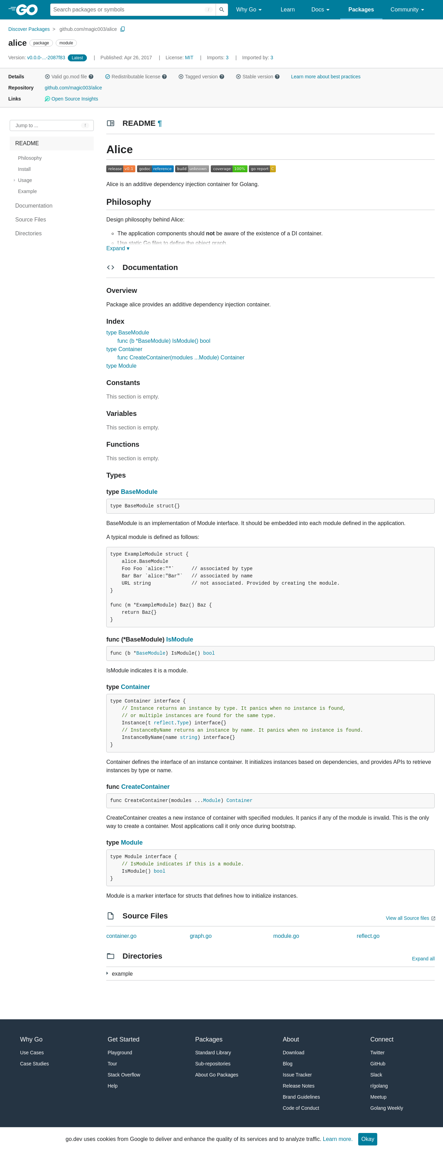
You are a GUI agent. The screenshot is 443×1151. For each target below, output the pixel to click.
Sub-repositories (212, 1063)
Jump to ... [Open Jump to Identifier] (27, 125)
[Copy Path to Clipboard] (123, 29)
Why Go (250, 10)
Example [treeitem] (27, 191)
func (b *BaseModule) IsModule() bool (163, 341)
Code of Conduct (301, 1108)
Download (293, 1052)
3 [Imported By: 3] (257, 57)
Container (135, 686)
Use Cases (32, 1052)
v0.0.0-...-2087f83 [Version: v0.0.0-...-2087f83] (37, 57)
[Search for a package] (133, 9)
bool (209, 653)
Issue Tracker (297, 1075)
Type (183, 723)
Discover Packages (29, 29)
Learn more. (338, 1139)
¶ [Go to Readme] (160, 123)
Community (408, 10)
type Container (124, 349)
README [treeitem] (27, 143)
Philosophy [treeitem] (30, 158)
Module (211, 800)
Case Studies (34, 1063)
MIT (189, 57)
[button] (47, 76)
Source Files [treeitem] (30, 220)
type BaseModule (127, 332)
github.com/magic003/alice (88, 29)
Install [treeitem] (24, 169)
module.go (286, 936)
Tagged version (201, 76)
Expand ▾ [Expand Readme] (117, 248)
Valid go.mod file (69, 76)
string (188, 737)
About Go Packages (216, 1075)
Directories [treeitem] (28, 233)
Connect (382, 1039)
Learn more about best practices (326, 76)
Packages (361, 9)
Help (113, 1086)
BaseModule (139, 491)
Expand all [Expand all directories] (423, 958)
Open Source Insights (71, 99)
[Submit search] (222, 9)
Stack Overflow (124, 1075)
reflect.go (368, 936)
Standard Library (213, 1052)
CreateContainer (145, 786)
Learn (288, 9)
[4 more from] (107, 973)
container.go (121, 936)
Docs (321, 10)
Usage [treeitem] (25, 180)
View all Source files (407, 918)
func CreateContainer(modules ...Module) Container (180, 357)
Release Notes (299, 1086)
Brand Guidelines (301, 1097)
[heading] (29, 9)
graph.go (200, 936)
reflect (164, 723)
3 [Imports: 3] (218, 57)
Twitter (377, 1052)
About (291, 1039)
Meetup (378, 1097)
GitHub (378, 1063)
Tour (112, 1063)
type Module (121, 366)
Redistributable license (136, 76)
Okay (367, 1139)
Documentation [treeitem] (34, 206)
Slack (376, 1075)
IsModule (179, 639)
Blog (287, 1063)
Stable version (258, 76)
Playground (120, 1052)
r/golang (379, 1086)
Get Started (123, 1039)
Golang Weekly (386, 1108)
